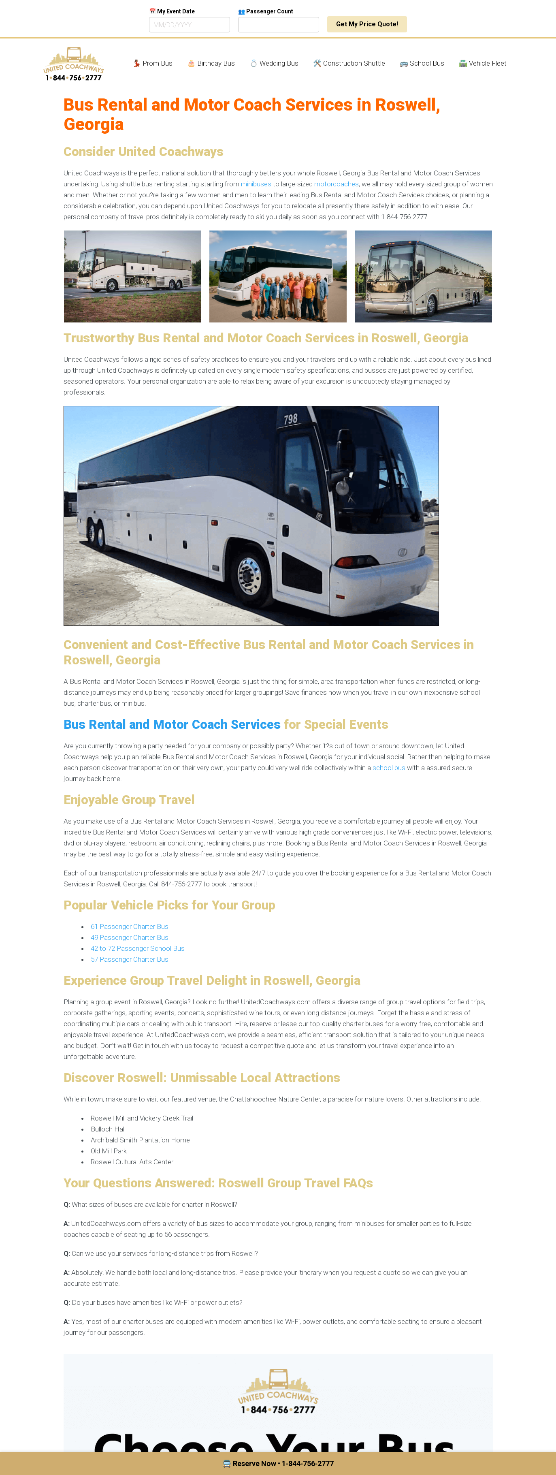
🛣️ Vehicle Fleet (483, 63)
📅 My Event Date (172, 11)
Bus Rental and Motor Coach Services (172, 724)
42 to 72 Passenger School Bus (138, 948)
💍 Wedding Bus (273, 63)
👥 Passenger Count (265, 11)
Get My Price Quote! (367, 24)
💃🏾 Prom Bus (152, 63)
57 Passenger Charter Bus (129, 959)
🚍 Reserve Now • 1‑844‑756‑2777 (278, 1463)
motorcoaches (336, 184)
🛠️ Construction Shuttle (349, 63)
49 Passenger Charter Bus (129, 937)
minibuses (256, 184)
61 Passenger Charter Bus (129, 926)
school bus (389, 768)
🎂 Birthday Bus (211, 63)
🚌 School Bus (422, 63)
